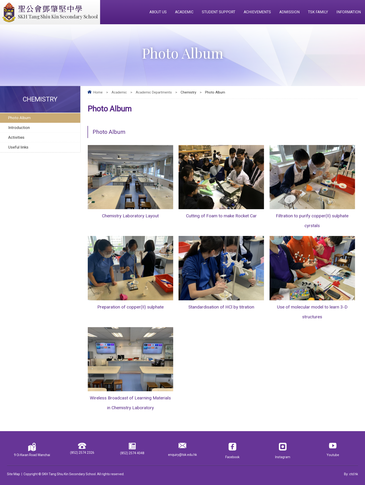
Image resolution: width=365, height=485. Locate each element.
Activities (16, 137)
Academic (184, 12)
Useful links (18, 147)
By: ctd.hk (351, 474)
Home (98, 92)
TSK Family (318, 12)
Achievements (257, 12)
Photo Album (19, 117)
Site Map (13, 474)
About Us (158, 12)
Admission (289, 12)
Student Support (218, 12)
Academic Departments (154, 92)
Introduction (19, 127)
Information (348, 12)
